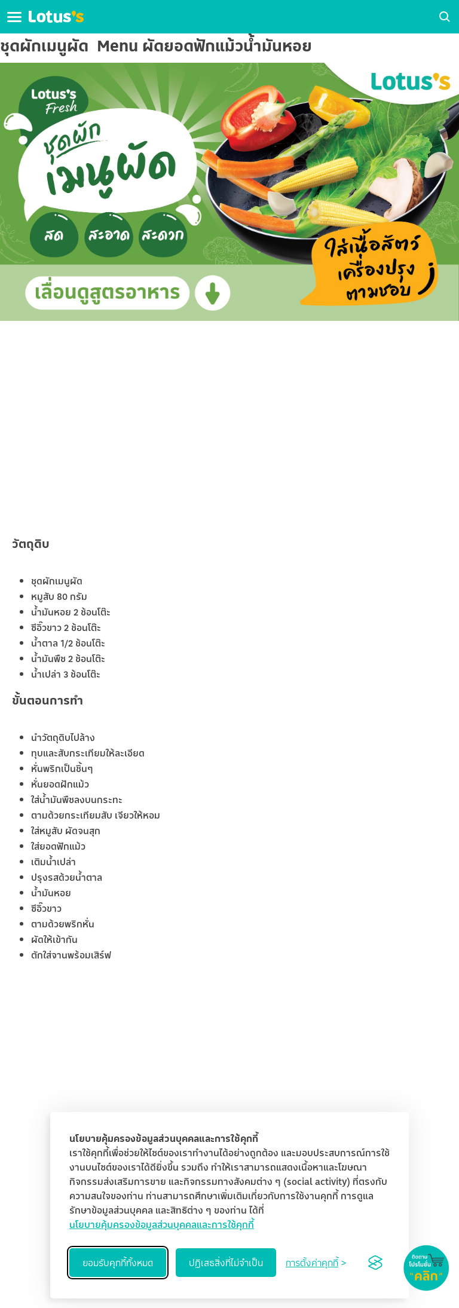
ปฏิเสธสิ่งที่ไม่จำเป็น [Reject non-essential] (226, 1262)
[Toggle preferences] (316, 1262)
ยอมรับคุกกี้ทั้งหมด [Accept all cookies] (117, 1262)
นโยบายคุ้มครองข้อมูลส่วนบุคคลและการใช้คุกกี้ (161, 1224)
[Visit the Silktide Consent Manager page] (375, 1262)
